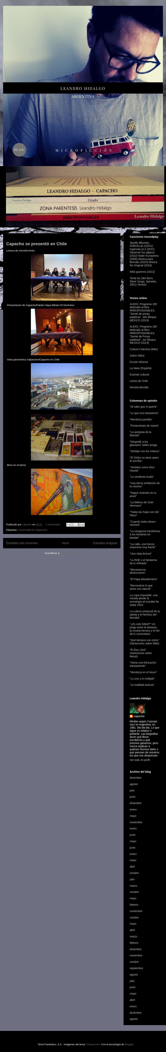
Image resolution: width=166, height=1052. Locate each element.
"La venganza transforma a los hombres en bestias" (145, 534)
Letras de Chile (139, 380)
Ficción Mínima (139, 362)
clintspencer (93, 1044)
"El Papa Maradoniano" (144, 579)
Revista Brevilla (139, 387)
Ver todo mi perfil (140, 759)
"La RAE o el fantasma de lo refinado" (143, 561)
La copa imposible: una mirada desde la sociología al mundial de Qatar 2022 (144, 600)
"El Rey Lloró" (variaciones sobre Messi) (141, 653)
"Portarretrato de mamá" (144, 425)
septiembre (136, 968)
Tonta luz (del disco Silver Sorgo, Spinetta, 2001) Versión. (143, 281)
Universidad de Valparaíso (32, 529)
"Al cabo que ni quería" (143, 406)
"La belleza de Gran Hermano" (141, 504)
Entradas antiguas (105, 543)
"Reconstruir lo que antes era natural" (141, 587)
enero (133, 809)
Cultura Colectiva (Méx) (144, 349)
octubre (134, 873)
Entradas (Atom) (70, 553)
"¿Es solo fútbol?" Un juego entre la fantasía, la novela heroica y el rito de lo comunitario (145, 628)
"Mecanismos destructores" (138, 571)
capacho (139, 716)
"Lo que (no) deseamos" (144, 413)
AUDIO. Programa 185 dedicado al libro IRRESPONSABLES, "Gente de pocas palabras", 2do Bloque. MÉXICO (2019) (143, 312)
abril (132, 866)
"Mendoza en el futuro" (143, 672)
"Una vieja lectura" (141, 553)
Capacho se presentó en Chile (36, 243)
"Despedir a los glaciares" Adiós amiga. (144, 443)
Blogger (129, 1044)
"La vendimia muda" (142, 476)
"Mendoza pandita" (141, 419)
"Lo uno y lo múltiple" (142, 678)
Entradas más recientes (22, 543)
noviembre (136, 822)
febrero (134, 904)
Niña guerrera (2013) (142, 271)
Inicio (65, 543)
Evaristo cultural (139, 374)
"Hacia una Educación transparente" (143, 664)
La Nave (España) (141, 368)
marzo (133, 885)
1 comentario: (53, 524)
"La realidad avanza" (142, 684)
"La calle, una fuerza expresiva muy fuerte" (143, 546)
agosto (134, 784)
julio (132, 790)
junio (133, 796)
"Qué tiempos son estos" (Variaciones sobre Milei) (144, 642)
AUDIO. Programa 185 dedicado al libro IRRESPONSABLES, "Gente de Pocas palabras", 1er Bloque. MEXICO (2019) (143, 334)
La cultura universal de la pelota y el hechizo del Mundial (145, 614)
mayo (133, 815)
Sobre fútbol (137, 355)
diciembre (135, 777)
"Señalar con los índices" (145, 451)
